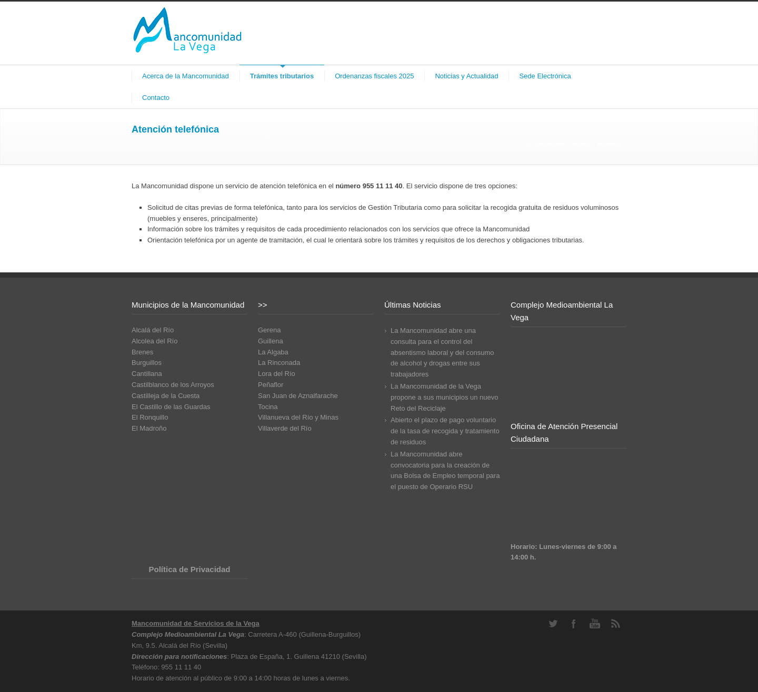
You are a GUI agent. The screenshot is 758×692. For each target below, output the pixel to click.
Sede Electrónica (545, 76)
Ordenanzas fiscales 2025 (374, 76)
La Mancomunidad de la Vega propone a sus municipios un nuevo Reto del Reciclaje (444, 397)
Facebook (573, 623)
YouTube (594, 623)
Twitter (552, 623)
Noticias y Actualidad (466, 76)
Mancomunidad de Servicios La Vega (493, 129)
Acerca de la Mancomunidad (185, 76)
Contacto (155, 97)
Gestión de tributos (569, 129)
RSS (615, 623)
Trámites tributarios (282, 76)
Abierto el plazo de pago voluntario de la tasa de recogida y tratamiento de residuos (445, 431)
